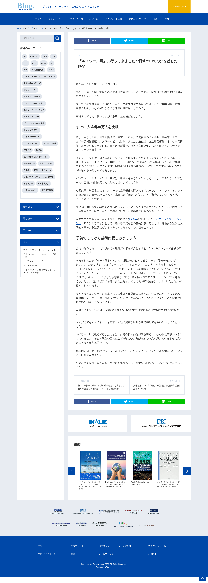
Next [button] (187, 483)
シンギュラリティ (31, 132)
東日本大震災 (44, 193)
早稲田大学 (28, 193)
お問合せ (174, 19)
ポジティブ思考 (30, 152)
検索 (57, 38)
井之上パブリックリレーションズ (40, 261)
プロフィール (50, 19)
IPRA (44, 64)
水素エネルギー (30, 200)
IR (52, 64)
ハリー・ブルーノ (31, 146)
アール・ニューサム (32, 98)
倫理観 (27, 159)
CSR (54, 57)
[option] (90, 483)
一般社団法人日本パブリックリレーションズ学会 (40, 282)
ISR (25, 70)
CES (45, 57)
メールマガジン (176, 6)
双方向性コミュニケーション (36, 166)
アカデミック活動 (114, 19)
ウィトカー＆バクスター (34, 105)
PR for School (30, 276)
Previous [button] (71, 483)
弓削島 (27, 180)
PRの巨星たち (38, 70)
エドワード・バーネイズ (34, 111)
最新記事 (28, 229)
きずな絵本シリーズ (32, 84)
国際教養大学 (29, 173)
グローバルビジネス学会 (34, 125)
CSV (26, 64)
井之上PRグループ (140, 19)
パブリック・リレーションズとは (81, 19)
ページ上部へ (202, 578)
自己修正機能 (47, 200)
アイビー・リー (30, 91)
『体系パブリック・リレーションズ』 (40, 77)
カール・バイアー (31, 118)
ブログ (32, 19)
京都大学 (46, 152)
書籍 (159, 19)
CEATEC (35, 57)
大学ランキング (46, 173)
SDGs (51, 70)
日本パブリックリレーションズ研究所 (40, 266)
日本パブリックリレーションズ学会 (39, 187)
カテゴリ (28, 217)
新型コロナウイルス (43, 180)
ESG (35, 64)
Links (26, 253)
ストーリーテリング (32, 139)
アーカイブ (29, 241)
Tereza (109, 573)
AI (25, 57)
